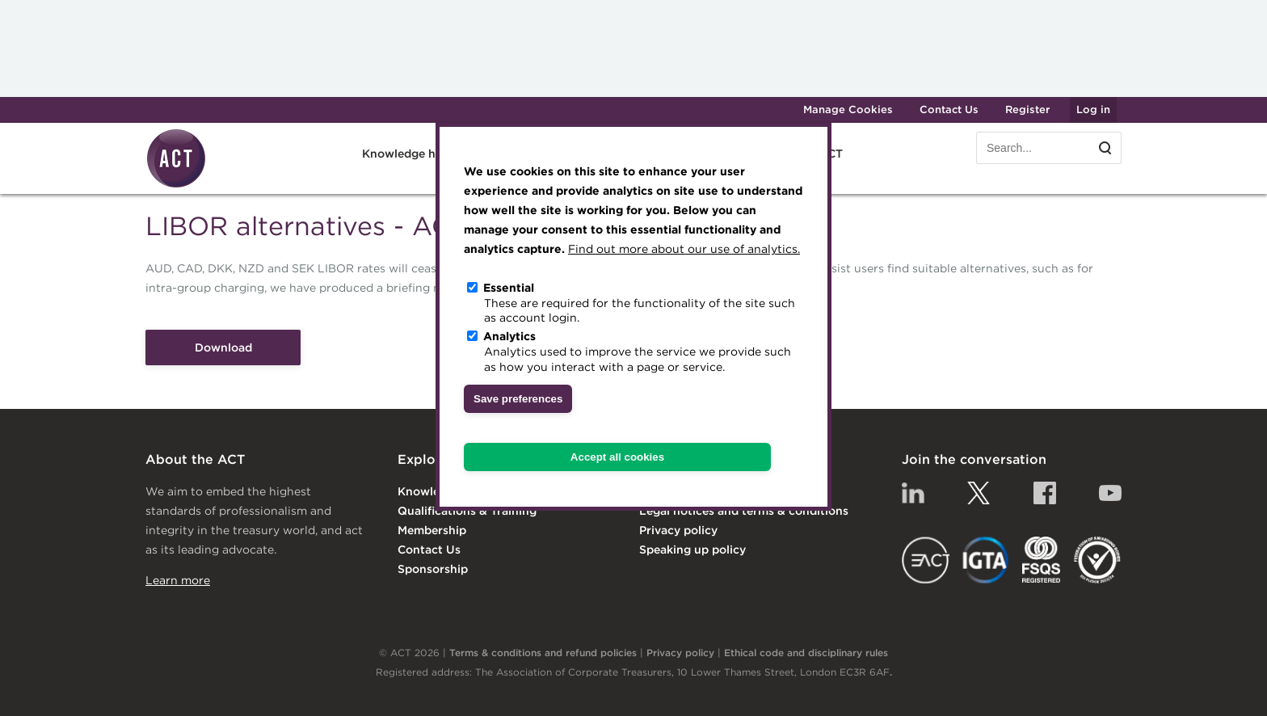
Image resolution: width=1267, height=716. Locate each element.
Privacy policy (678, 530)
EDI (1097, 560)
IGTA (986, 560)
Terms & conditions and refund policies (543, 653)
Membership (432, 530)
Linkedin (913, 493)
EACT (925, 560)
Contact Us (949, 109)
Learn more (177, 580)
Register (1027, 109)
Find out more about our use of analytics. (684, 249)
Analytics (509, 336)
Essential (508, 287)
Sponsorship (433, 569)
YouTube (1110, 493)
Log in (1093, 109)
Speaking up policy (692, 549)
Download (223, 347)
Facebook (1044, 493)
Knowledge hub (406, 153)
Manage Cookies (848, 109)
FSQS (1041, 560)
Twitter (978, 493)
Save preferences (518, 399)
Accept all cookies (617, 457)
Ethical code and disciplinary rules (806, 653)
